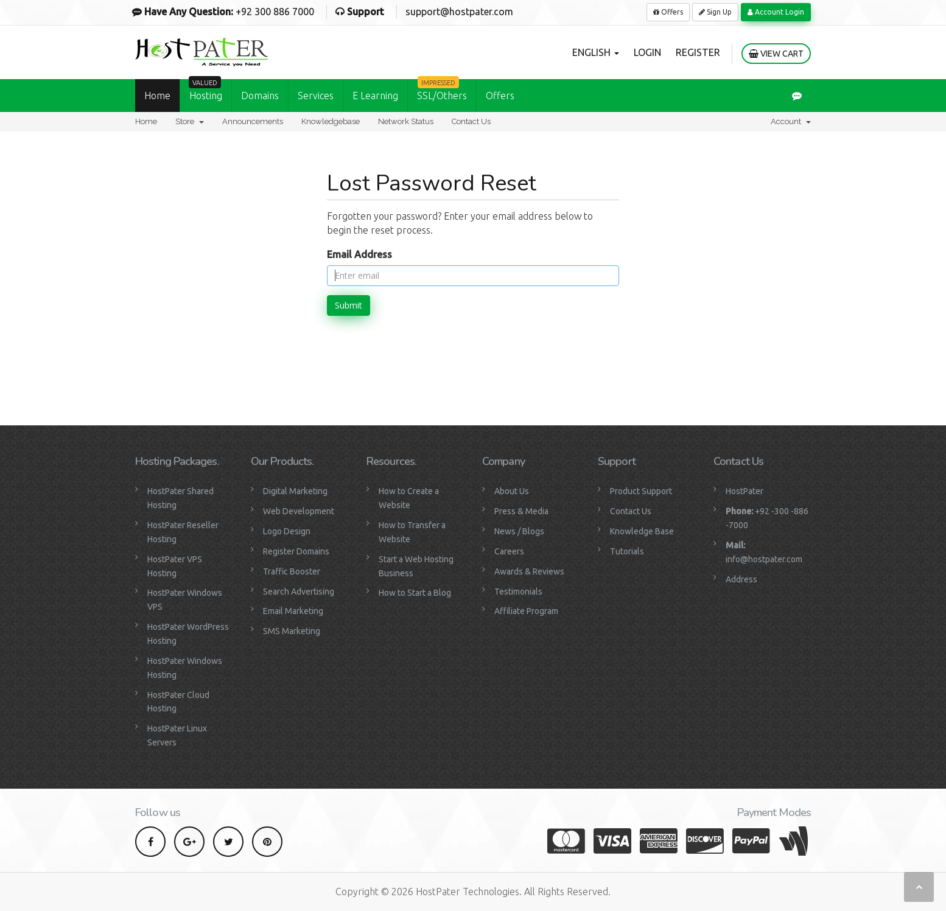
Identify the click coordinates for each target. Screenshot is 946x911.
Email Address (359, 254)
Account (791, 121)
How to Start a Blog (415, 593)
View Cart (776, 53)
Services (316, 95)
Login (647, 52)
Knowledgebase (330, 121)
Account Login (776, 12)
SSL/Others (442, 90)
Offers (668, 12)
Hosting (205, 90)
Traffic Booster (291, 571)
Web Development (298, 511)
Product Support (641, 491)
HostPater (744, 491)
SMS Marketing (291, 631)
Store (189, 121)
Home (157, 95)
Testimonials (518, 591)
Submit (348, 305)
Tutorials (627, 551)
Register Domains (296, 551)
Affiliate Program (526, 611)
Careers (509, 551)
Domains (260, 95)
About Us (511, 491)
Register (698, 52)
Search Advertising (298, 591)
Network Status (405, 121)
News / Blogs (519, 531)
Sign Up (715, 12)
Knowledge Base (642, 531)
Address (741, 579)
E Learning (375, 95)
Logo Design (286, 531)
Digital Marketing (295, 491)
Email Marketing (293, 611)
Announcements (252, 121)
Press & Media (521, 511)
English (595, 52)
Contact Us (471, 121)
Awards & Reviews (529, 571)
